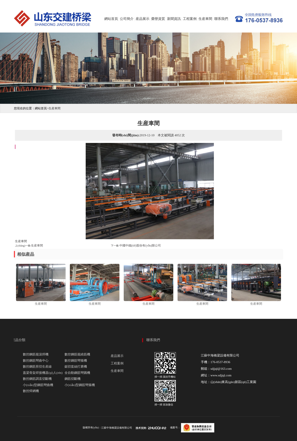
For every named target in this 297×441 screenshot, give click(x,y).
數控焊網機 (31, 391)
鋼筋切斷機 (73, 378)
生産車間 (205, 19)
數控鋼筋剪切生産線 (37, 366)
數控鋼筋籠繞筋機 (77, 354)
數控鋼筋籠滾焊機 (36, 354)
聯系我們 (221, 19)
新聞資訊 (174, 19)
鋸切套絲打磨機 (76, 366)
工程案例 (190, 19)
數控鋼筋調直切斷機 (37, 378)
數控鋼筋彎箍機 (76, 360)
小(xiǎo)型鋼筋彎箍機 (80, 385)
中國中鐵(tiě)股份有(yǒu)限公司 (140, 245)
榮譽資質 (158, 19)
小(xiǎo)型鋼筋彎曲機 (38, 385)
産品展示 (142, 19)
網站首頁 (111, 19)
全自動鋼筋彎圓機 (77, 372)
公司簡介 (127, 19)
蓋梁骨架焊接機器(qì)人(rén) (43, 372)
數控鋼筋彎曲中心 (36, 360)
